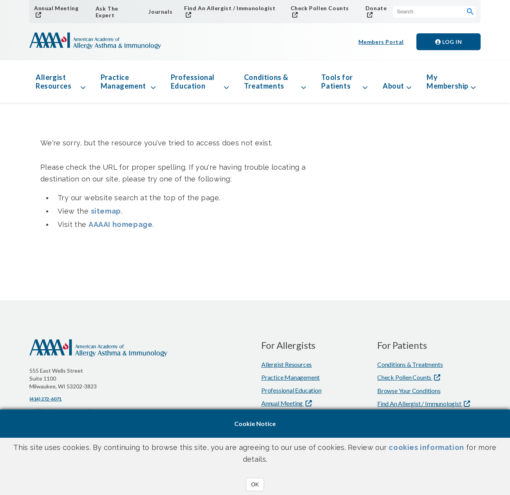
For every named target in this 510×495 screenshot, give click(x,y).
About (393, 86)
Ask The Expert (107, 11)
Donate (376, 8)
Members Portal (381, 41)
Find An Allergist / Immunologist (229, 8)
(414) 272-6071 (45, 399)
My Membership (447, 81)
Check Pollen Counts (320, 8)
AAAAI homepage (120, 224)
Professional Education (193, 81)
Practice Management (123, 81)
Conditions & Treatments (266, 81)
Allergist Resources (53, 81)
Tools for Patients (337, 81)
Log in (448, 41)
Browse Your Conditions (409, 390)
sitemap (106, 211)
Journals (160, 11)
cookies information (426, 447)
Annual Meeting (56, 8)
